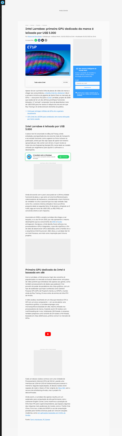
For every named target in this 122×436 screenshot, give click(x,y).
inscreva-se (87, 87)
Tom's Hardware (36, 420)
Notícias (32, 25)
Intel (49, 98)
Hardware (44, 25)
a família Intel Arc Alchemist (55, 93)
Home (26, 25)
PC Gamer (46, 420)
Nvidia (59, 222)
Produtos (38, 25)
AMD (53, 222)
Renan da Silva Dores (35, 36)
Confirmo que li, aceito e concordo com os (88, 94)
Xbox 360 (61, 388)
